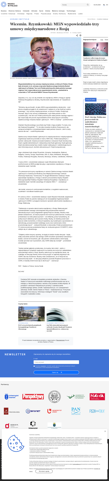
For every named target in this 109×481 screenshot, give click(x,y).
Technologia (71, 11)
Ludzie (80, 14)
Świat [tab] (106, 40)
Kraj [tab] (102, 40)
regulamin (43, 366)
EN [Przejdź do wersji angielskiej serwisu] (107, 5)
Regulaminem (60, 340)
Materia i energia (58, 11)
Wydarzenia (72, 14)
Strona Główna (91, 19)
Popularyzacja (46, 14)
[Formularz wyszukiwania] (75, 5)
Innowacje (20, 14)
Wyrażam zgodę (44, 471)
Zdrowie (34, 11)
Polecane (90, 99)
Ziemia (47, 11)
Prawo (36, 14)
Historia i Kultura (15, 11)
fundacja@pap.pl (77, 464)
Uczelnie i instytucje (19, 19)
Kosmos (4, 11)
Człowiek (26, 11)
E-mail (35, 358)
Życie (41, 11)
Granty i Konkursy (59, 14)
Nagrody (29, 14)
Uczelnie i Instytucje (8, 14)
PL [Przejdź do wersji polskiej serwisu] (104, 5)
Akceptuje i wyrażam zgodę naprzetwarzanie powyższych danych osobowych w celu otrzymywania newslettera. (55, 366)
